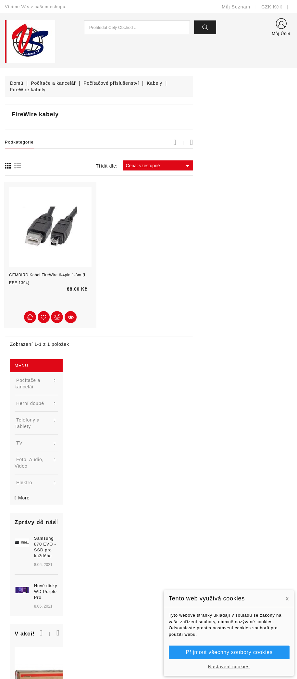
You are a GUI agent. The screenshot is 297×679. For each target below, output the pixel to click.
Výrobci (87, 586)
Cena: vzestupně (258, 166)
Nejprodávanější (97, 576)
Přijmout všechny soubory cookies (229, 652)
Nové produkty (95, 566)
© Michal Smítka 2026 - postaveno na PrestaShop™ (148, 657)
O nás (160, 596)
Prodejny (163, 635)
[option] (49, 267)
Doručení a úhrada (174, 557)
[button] (78, 219)
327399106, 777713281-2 (40, 596)
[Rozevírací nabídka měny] (272, 7)
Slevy (85, 557)
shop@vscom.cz (30, 605)
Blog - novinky (94, 596)
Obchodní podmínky (175, 586)
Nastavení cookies (229, 666)
